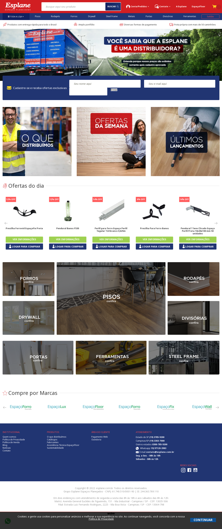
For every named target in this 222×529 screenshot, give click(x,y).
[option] (111, 52)
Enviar (114, 89)
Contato (7, 450)
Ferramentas (189, 16)
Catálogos (52, 439)
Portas (149, 16)
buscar (113, 6)
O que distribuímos (56, 437)
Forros (74, 16)
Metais (131, 16)
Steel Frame (112, 16)
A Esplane (181, 6)
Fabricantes (53, 442)
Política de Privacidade (14, 439)
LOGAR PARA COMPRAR (24, 246)
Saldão (210, 16)
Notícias (7, 448)
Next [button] (215, 55)
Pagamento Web (99, 437)
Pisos (37, 16)
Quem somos (9, 437)
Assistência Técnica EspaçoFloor (63, 445)
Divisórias (168, 16)
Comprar (24, 240)
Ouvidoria (96, 439)
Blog (5, 445)
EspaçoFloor (198, 6)
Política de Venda (11, 442)
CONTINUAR (203, 520)
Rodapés (55, 16)
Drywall (91, 16)
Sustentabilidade (55, 448)
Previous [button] (6, 55)
